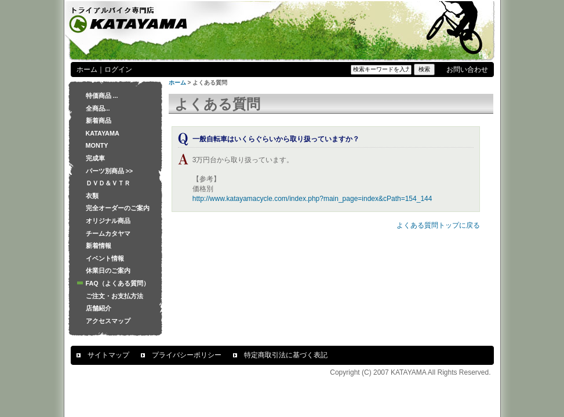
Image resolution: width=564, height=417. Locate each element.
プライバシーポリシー (186, 355)
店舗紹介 (98, 308)
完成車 (95, 158)
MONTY (97, 145)
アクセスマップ (108, 320)
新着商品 (98, 120)
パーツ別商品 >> (109, 170)
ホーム (87, 69)
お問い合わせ (467, 69)
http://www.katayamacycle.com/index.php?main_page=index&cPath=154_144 (312, 199)
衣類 (92, 195)
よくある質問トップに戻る (438, 225)
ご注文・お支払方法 (114, 295)
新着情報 (98, 245)
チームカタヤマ (108, 233)
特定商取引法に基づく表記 (286, 355)
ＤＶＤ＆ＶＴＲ (108, 183)
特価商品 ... (102, 95)
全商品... (98, 108)
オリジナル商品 (108, 220)
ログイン (118, 69)
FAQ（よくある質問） (118, 283)
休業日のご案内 (108, 270)
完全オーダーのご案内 (118, 207)
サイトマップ (108, 355)
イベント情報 (105, 258)
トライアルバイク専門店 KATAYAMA (129, 18)
